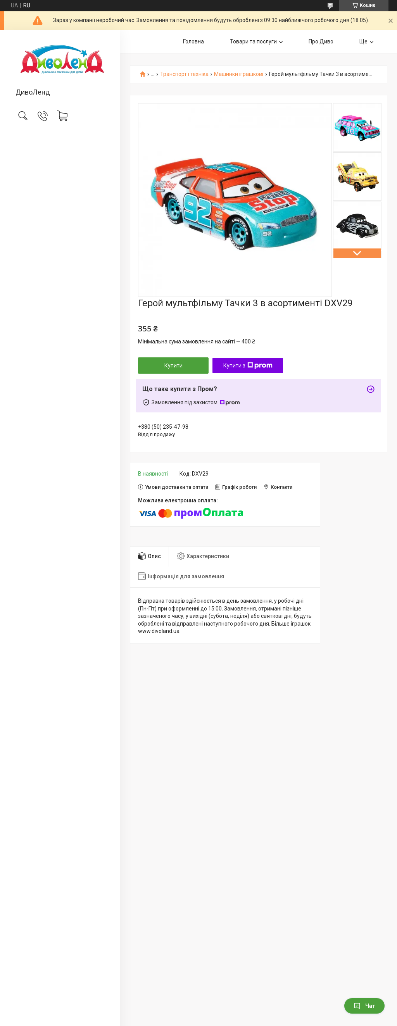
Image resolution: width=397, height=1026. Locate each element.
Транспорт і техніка (184, 74)
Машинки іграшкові (238, 74)
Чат (364, 1005)
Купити (173, 365)
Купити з (248, 365)
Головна (193, 41)
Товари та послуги (253, 41)
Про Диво (321, 41)
